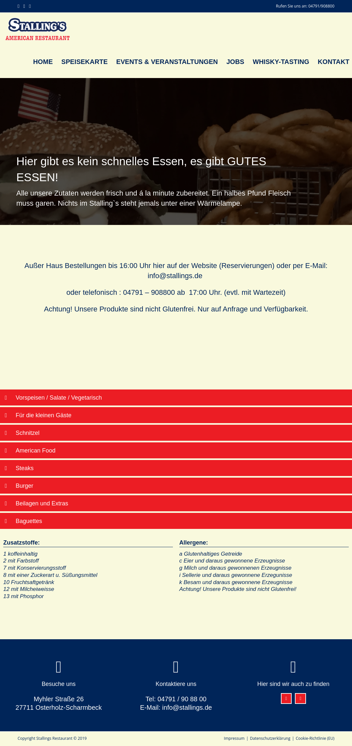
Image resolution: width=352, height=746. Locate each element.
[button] (176, 397)
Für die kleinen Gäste (43, 415)
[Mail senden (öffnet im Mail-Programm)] (29, 6)
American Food (35, 450)
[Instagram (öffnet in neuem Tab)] (24, 6)
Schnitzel (27, 433)
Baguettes (29, 521)
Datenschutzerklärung (270, 738)
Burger (24, 486)
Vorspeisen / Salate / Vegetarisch (59, 397)
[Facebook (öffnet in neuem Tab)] (19, 6)
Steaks (25, 468)
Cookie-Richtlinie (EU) (315, 738)
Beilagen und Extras (42, 503)
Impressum (234, 738)
